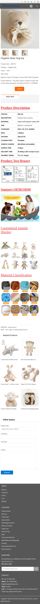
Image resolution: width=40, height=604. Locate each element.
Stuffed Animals (6, 511)
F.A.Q (3, 498)
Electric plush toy (6, 549)
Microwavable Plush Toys (9, 546)
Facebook (22, 1)
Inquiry (19, 89)
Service (4, 495)
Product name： (5, 426)
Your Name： (4, 434)
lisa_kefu (8, 586)
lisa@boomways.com (12, 584)
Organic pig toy (12, 327)
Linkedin (31, 1)
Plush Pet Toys (6, 531)
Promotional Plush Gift (8, 537)
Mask (3, 534)
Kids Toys (4, 514)
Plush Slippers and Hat (8, 523)
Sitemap (4, 501)
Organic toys (12, 67)
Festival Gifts (5, 517)
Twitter (25, 1)
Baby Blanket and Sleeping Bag (10, 540)
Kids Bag (4, 543)
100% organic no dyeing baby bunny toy (16, 329)
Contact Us (5, 492)
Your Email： (4, 442)
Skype (38, 1)
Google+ (28, 1)
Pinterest (34, 1)
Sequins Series (6, 520)
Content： (4, 450)
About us (4, 489)
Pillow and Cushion (7, 526)
